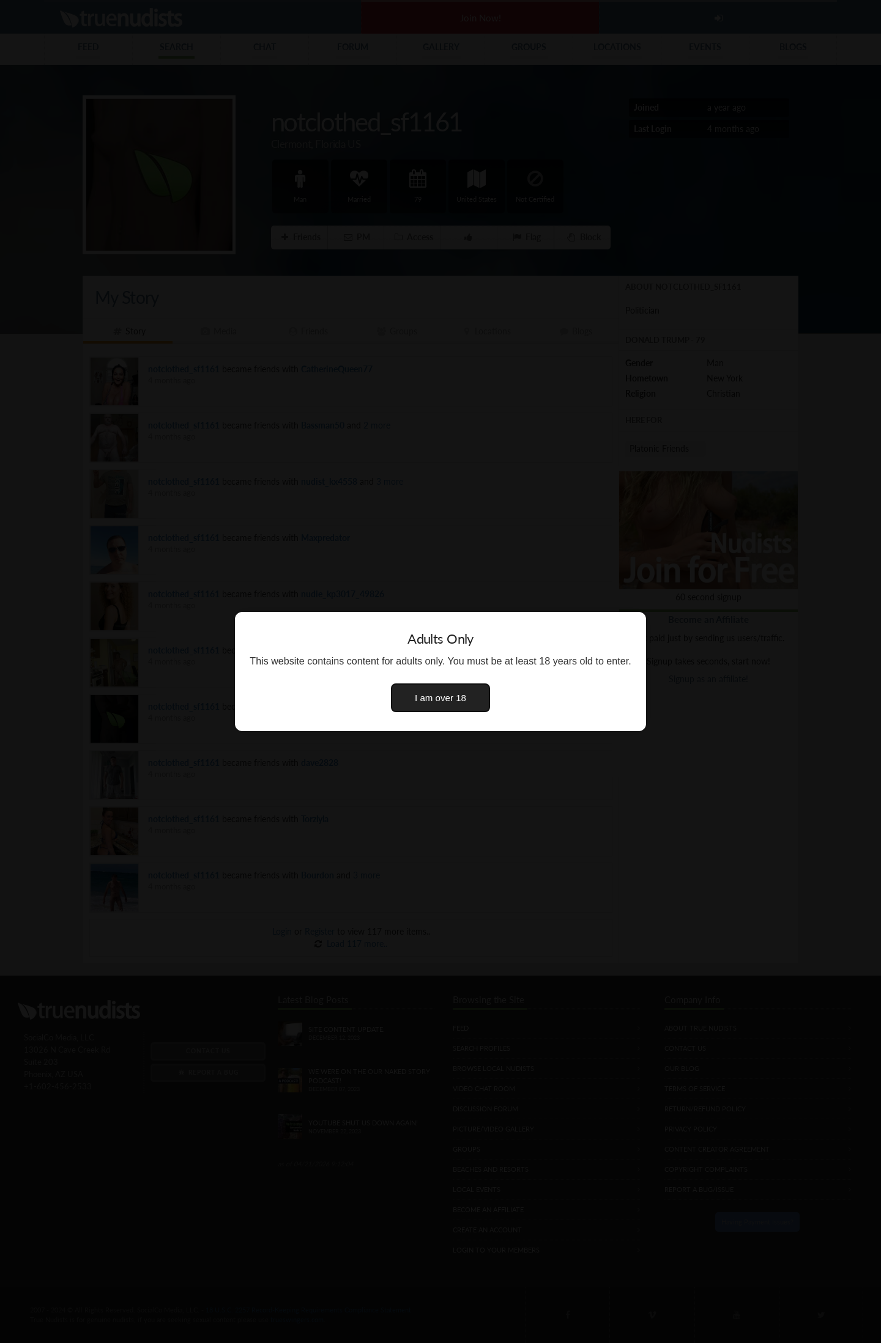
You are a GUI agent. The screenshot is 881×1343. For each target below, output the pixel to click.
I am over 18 (440, 698)
